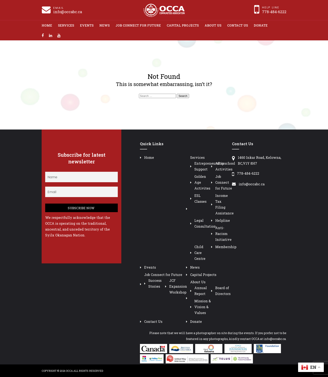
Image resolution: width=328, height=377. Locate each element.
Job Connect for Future (138, 25)
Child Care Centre (199, 253)
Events (87, 25)
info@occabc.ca (67, 11)
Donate (261, 25)
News (104, 25)
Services (66, 25)
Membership (225, 247)
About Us (213, 25)
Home (47, 25)
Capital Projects (183, 25)
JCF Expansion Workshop (178, 286)
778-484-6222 (274, 11)
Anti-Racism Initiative (223, 234)
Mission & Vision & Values (202, 307)
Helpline (222, 220)
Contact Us (237, 25)
